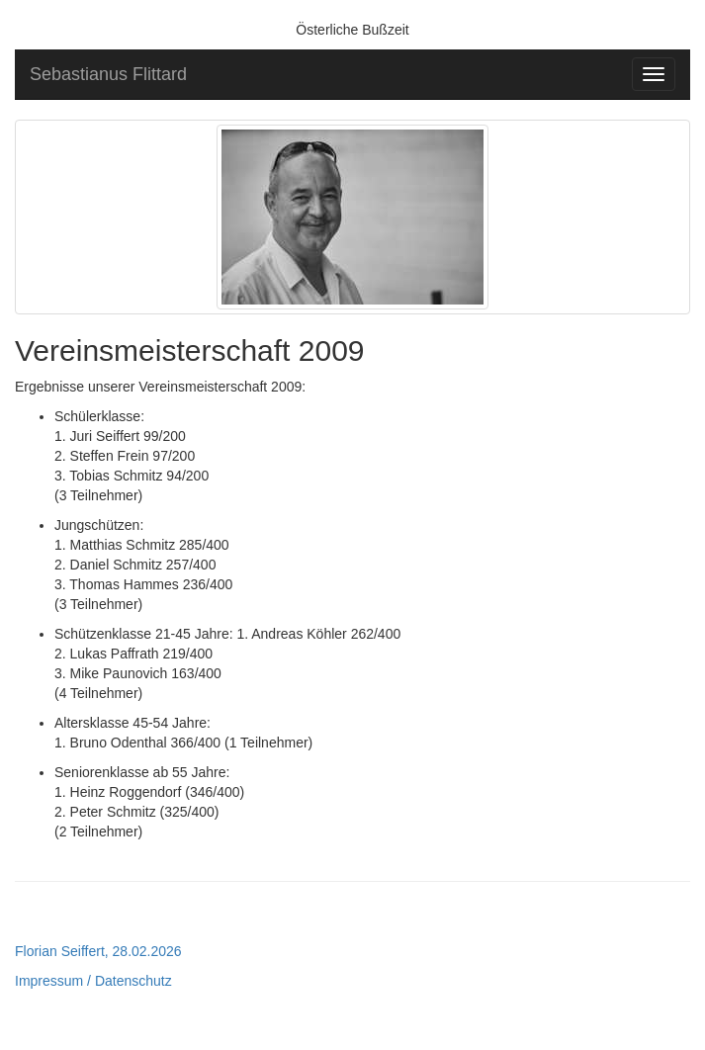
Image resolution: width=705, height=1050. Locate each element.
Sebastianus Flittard (108, 74)
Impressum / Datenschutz (93, 981)
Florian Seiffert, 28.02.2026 (98, 951)
